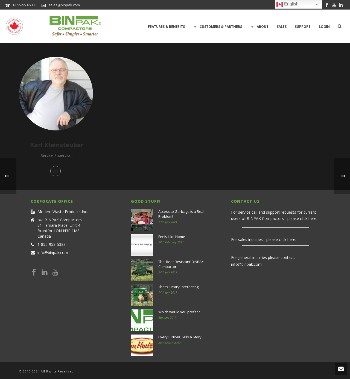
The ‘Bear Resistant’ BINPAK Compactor (181, 264)
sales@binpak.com (64, 4)
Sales (282, 26)
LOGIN (324, 26)
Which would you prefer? (179, 311)
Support (303, 26)
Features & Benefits (166, 26)
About (259, 26)
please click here (301, 218)
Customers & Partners (217, 26)
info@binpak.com (52, 252)
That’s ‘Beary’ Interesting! (178, 286)
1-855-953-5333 (24, 4)
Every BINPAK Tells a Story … (181, 337)
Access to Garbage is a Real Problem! (181, 214)
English (287, 4)
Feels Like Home (171, 236)
